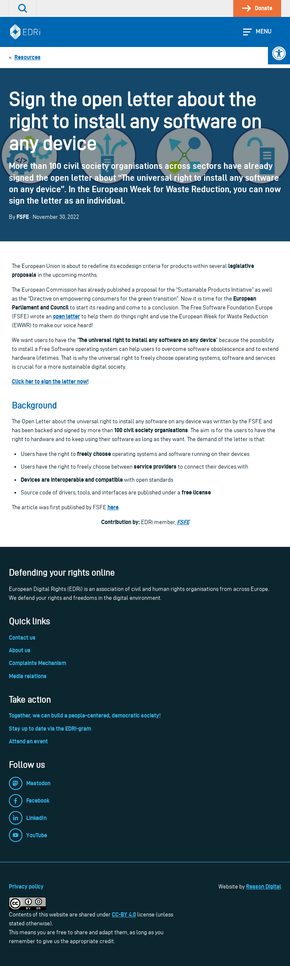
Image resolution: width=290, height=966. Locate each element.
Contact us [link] (22, 637)
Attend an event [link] (28, 741)
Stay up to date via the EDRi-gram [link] (50, 728)
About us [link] (19, 650)
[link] (279, 53)
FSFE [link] (183, 522)
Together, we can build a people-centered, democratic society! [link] (84, 715)
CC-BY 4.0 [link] (124, 914)
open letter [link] (66, 316)
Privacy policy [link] (26, 886)
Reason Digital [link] (263, 886)
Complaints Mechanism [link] (37, 663)
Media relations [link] (28, 676)
